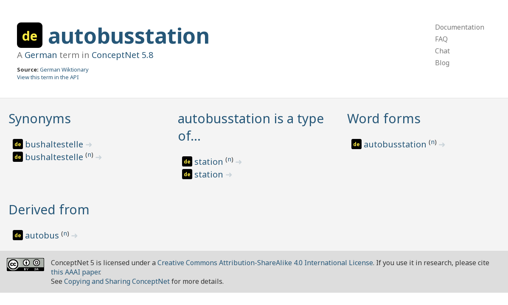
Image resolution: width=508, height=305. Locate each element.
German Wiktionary (64, 69)
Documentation (459, 27)
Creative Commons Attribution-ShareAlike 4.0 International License (265, 262)
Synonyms (39, 118)
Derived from (49, 209)
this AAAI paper (75, 272)
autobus (43, 235)
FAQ (441, 39)
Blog (442, 62)
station (209, 161)
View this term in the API (48, 77)
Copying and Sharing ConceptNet (117, 281)
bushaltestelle (55, 144)
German (41, 55)
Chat (442, 50)
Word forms (384, 118)
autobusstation (129, 35)
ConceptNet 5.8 (122, 55)
